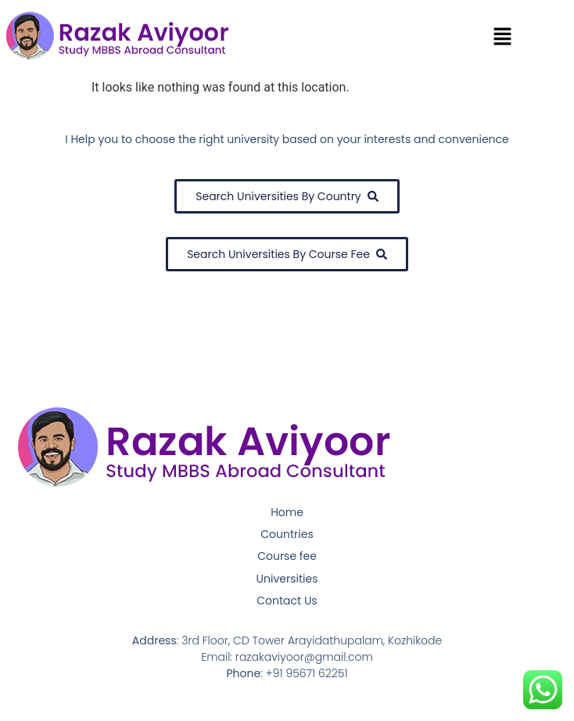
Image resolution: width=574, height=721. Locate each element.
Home (287, 512)
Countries (286, 534)
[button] (503, 37)
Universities (287, 578)
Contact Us (287, 600)
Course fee (287, 556)
